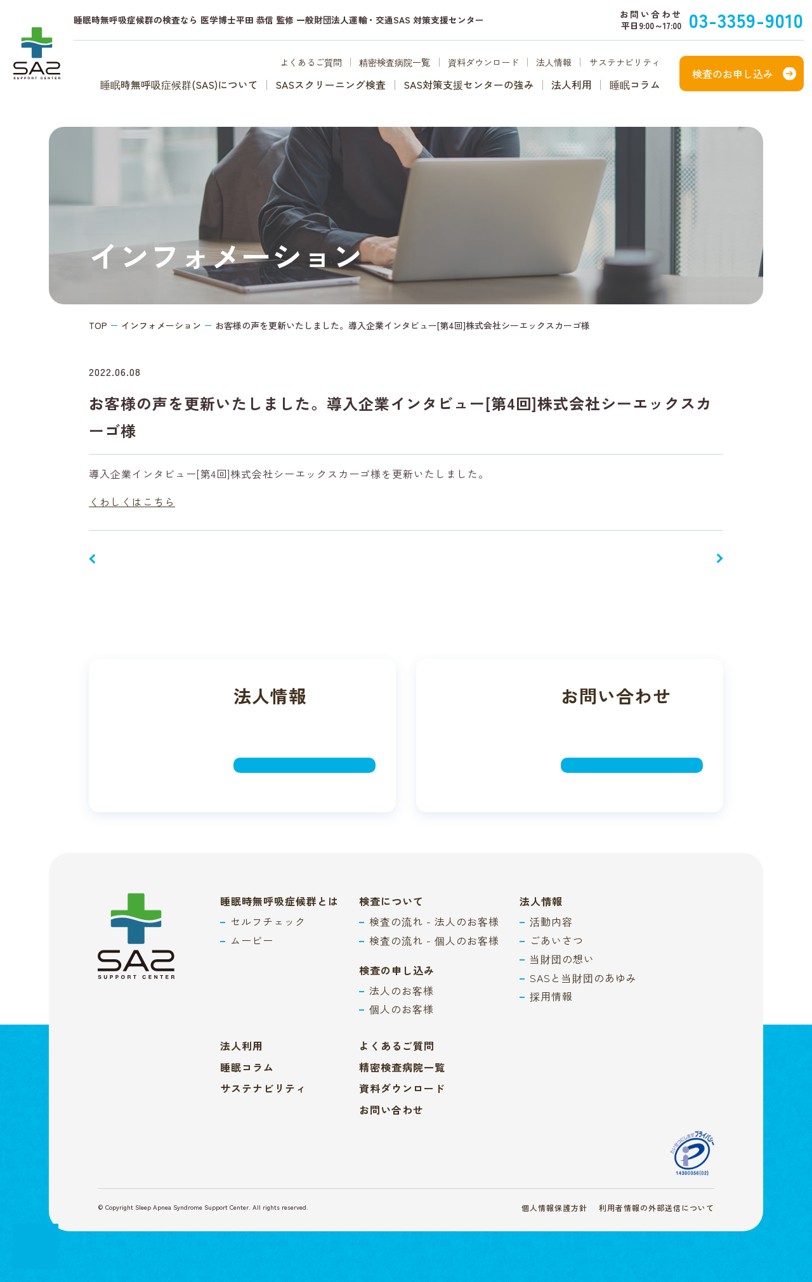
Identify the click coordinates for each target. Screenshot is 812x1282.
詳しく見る (276, 763)
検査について (391, 901)
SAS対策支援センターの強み (468, 85)
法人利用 (571, 85)
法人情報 (554, 62)
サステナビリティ (624, 62)
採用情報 (551, 996)
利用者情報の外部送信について (656, 1207)
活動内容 (551, 921)
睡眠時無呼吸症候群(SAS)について (179, 85)
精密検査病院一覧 (394, 62)
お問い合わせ (391, 1109)
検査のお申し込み (732, 73)
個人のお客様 (401, 1008)
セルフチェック (268, 921)
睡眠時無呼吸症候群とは (279, 901)
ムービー (251, 940)
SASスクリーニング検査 (330, 85)
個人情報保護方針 (554, 1207)
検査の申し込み (397, 970)
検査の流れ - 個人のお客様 (434, 940)
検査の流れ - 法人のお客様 (434, 921)
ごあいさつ (557, 940)
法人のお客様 (401, 990)
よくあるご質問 (311, 62)
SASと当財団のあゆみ (583, 977)
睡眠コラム (635, 85)
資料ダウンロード (483, 62)
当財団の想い (562, 958)
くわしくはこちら (132, 501)
